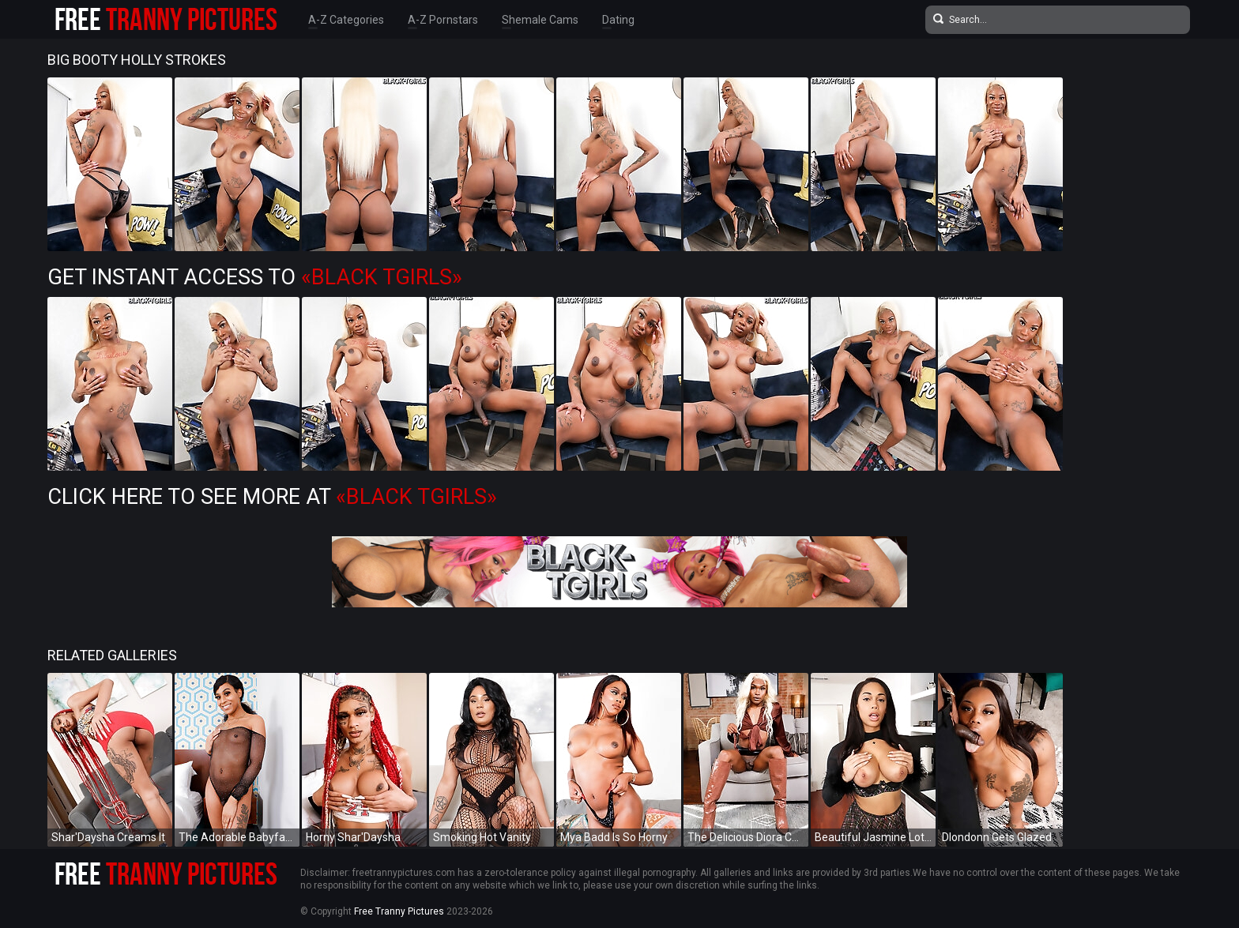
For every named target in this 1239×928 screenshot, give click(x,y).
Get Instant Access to (254, 277)
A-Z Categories (346, 19)
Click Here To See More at (272, 496)
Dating (618, 19)
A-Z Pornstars (443, 19)
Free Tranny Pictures (399, 911)
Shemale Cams (540, 19)
